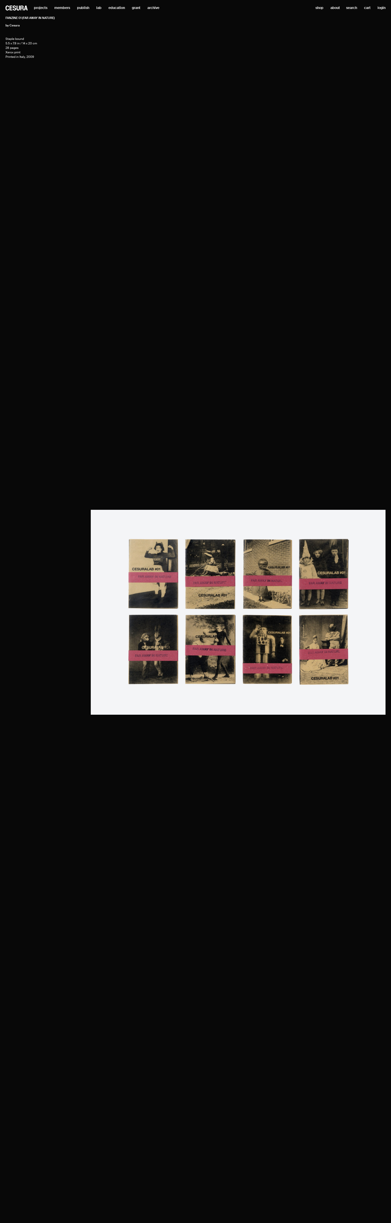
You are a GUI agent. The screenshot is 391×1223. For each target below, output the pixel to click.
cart (367, 8)
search (351, 8)
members (62, 8)
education (116, 8)
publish (83, 8)
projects (40, 8)
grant (136, 8)
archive (153, 8)
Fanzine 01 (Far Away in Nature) (30, 18)
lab (98, 8)
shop (319, 8)
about (335, 8)
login (382, 8)
